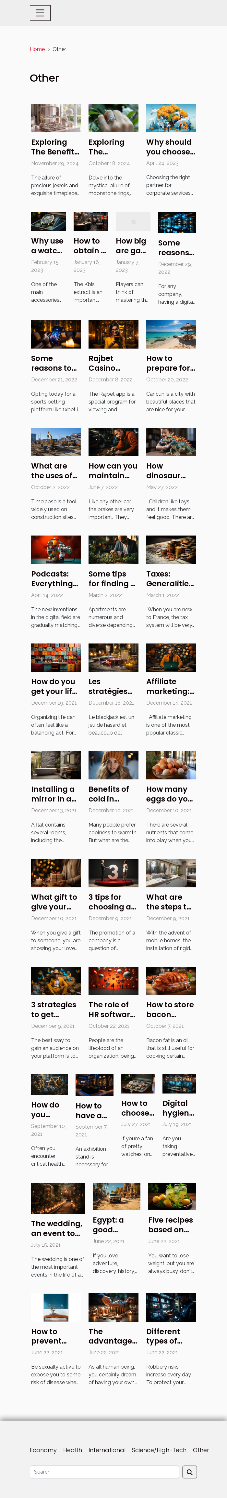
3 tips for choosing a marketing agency (110, 912)
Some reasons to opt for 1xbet (54, 368)
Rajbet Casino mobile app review (111, 373)
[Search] (104, 1471)
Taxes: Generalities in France (169, 584)
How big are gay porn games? (131, 255)
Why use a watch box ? (47, 251)
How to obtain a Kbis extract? (90, 255)
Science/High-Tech (159, 1450)
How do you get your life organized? (54, 691)
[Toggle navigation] (40, 13)
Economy (43, 1450)
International (107, 1450)
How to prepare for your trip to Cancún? (168, 373)
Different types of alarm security (163, 1346)
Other (201, 1450)
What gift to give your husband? (54, 907)
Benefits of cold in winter (109, 799)
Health (72, 1450)
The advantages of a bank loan (112, 1346)
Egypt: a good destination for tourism (115, 1234)
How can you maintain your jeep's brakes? (113, 480)
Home (37, 49)
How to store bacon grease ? (170, 1014)
